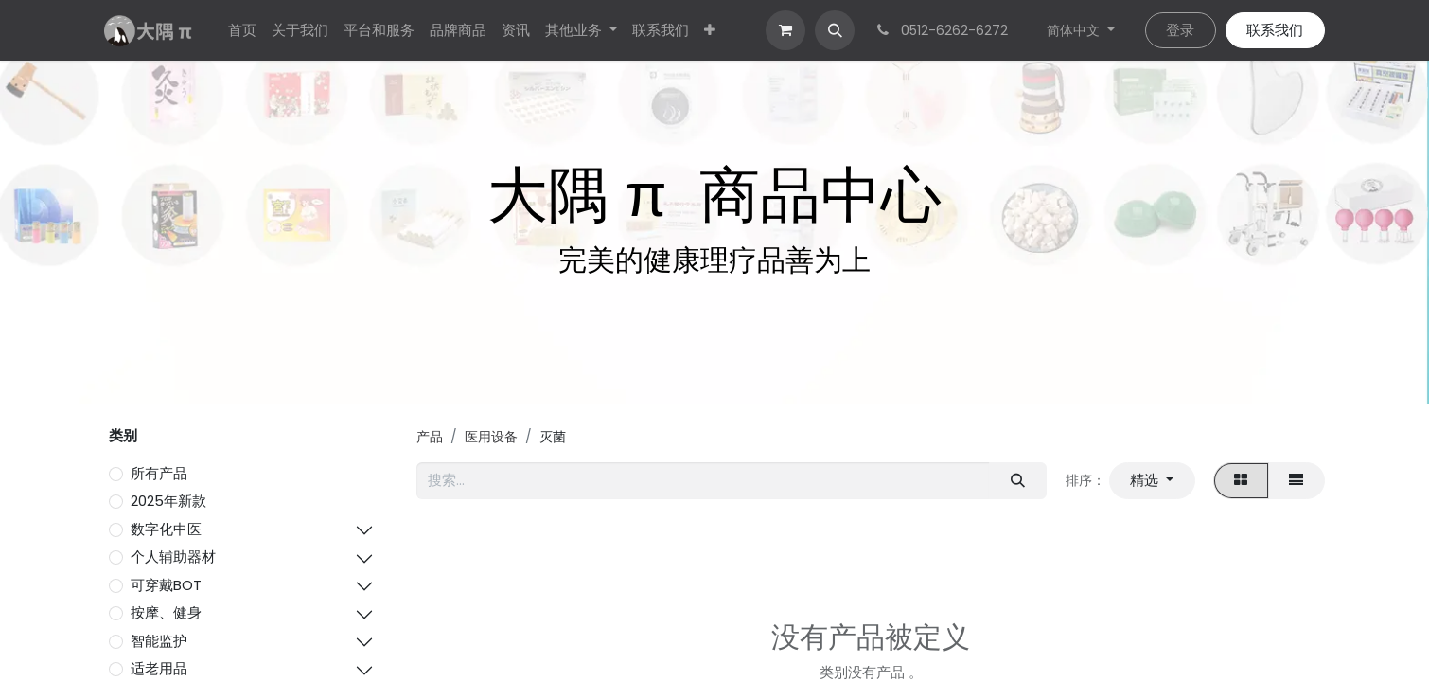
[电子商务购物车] (785, 30)
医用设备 (491, 436)
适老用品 (159, 668)
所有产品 (159, 473)
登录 (1180, 30)
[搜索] (1017, 480)
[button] (835, 30)
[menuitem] (242, 30)
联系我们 (1274, 30)
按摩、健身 (166, 612)
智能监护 (159, 641)
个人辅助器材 (173, 556)
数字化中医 (166, 529)
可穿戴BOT (166, 585)
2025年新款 (168, 501)
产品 (429, 436)
